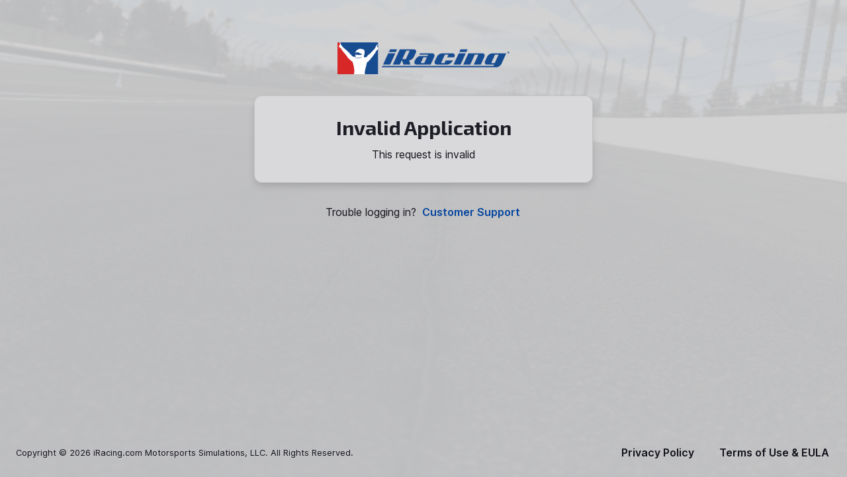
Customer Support (471, 212)
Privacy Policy (657, 453)
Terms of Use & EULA (774, 453)
